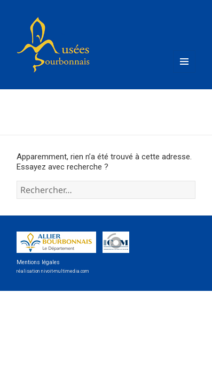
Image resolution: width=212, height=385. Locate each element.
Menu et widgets (184, 72)
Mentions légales (38, 262)
